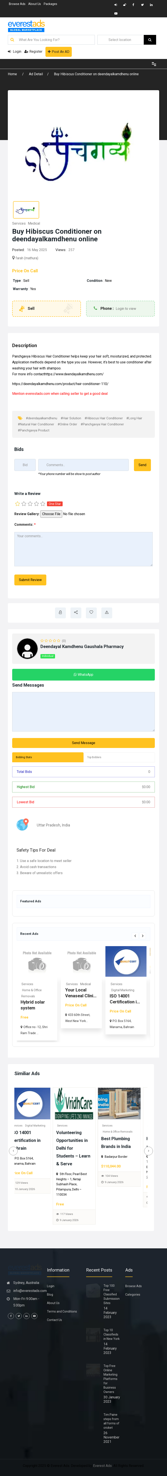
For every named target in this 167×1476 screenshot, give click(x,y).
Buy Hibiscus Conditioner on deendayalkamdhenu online (96, 74)
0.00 (146, 787)
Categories (132, 1294)
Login (14, 51)
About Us (34, 4)
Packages (50, 4)
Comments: (25, 524)
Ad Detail (36, 74)
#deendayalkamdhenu (41, 418)
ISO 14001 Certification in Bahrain (77, 1140)
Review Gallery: (27, 514)
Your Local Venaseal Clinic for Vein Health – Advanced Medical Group (34, 1148)
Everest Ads (102, 1466)
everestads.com (37, 394)
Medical (34, 223)
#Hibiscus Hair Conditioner (104, 418)
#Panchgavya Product (33, 430)
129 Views (73, 1182)
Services (19, 223)
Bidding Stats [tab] (24, 757)
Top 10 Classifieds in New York (112, 1334)
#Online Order (67, 424)
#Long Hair (134, 418)
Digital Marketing (143, 990)
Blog (50, 1294)
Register (33, 51)
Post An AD (58, 52)
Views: (60, 250)
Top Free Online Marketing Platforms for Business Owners (110, 1379)
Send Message (83, 743)
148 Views (28, 1198)
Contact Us (54, 1320)
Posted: (18, 250)
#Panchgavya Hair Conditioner (102, 424)
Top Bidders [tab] (94, 757)
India (66, 825)
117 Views (118, 1214)
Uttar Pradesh (48, 825)
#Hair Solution (71, 418)
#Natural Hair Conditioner (36, 424)
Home (13, 74)
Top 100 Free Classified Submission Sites (112, 1294)
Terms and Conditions (62, 1311)
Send (142, 465)
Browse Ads (17, 4)
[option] (58, 993)
